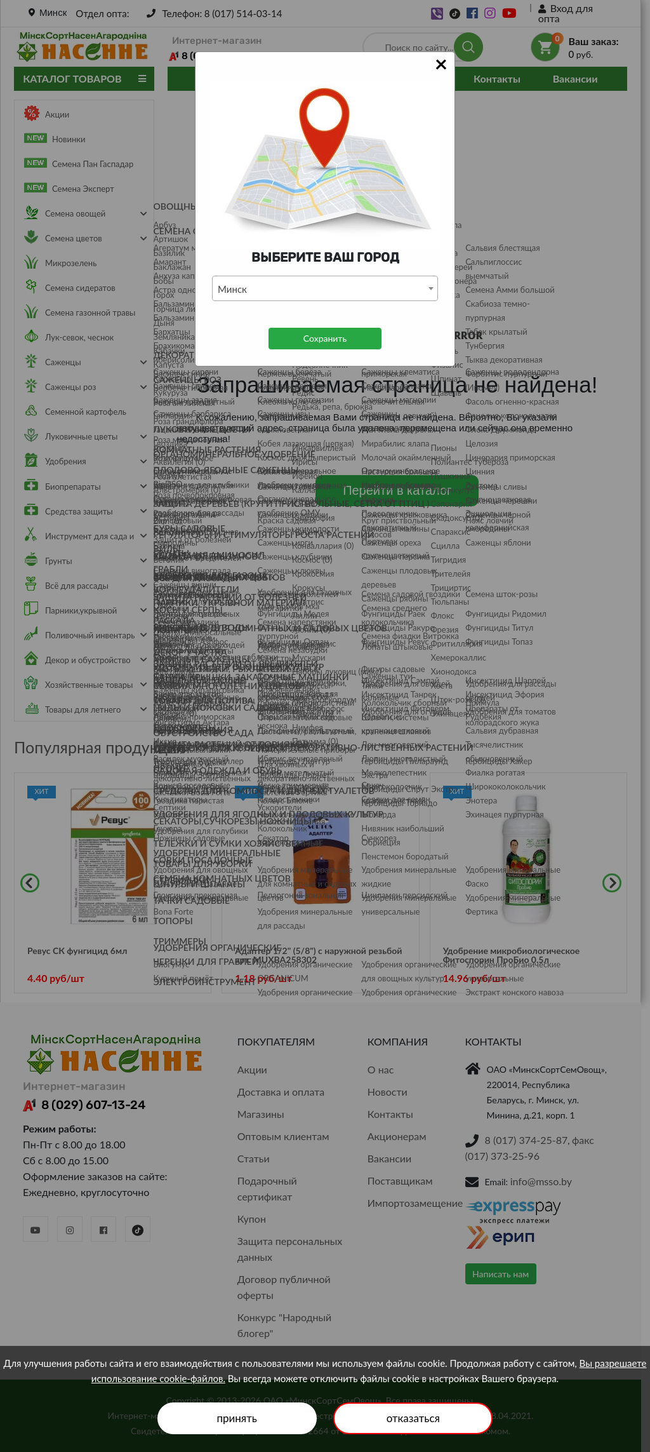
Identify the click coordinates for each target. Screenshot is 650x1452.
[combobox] (325, 288)
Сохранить (325, 338)
